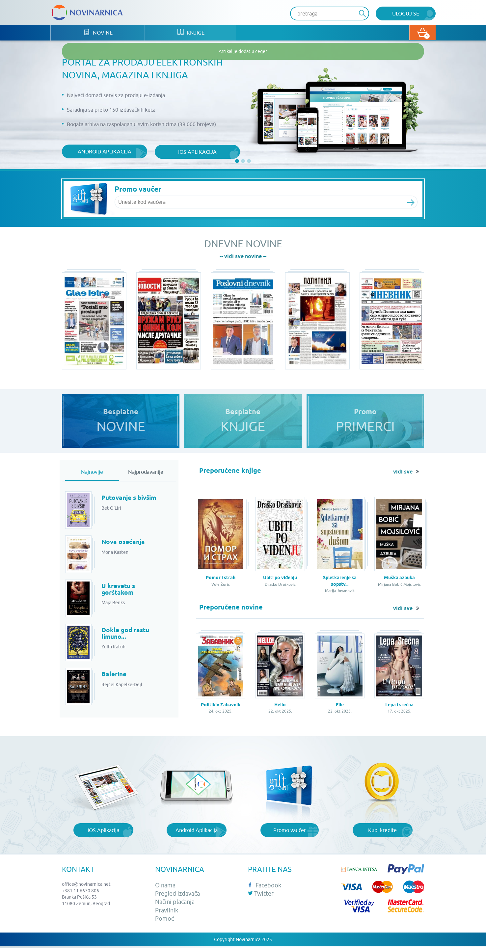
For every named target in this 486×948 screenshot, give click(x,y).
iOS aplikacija (192, 152)
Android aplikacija (102, 152)
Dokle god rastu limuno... (126, 635)
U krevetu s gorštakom (119, 591)
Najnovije (92, 473)
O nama (165, 886)
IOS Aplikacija (103, 832)
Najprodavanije (145, 473)
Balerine (114, 676)
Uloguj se (405, 13)
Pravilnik (166, 911)
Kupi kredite (382, 832)
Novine (99, 33)
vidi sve (403, 473)
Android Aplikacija (197, 832)
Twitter (261, 895)
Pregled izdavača (177, 895)
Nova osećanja (124, 544)
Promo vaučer (289, 832)
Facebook (264, 886)
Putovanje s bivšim (131, 499)
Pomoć (164, 920)
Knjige (194, 33)
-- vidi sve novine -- (243, 256)
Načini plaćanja (175, 903)
